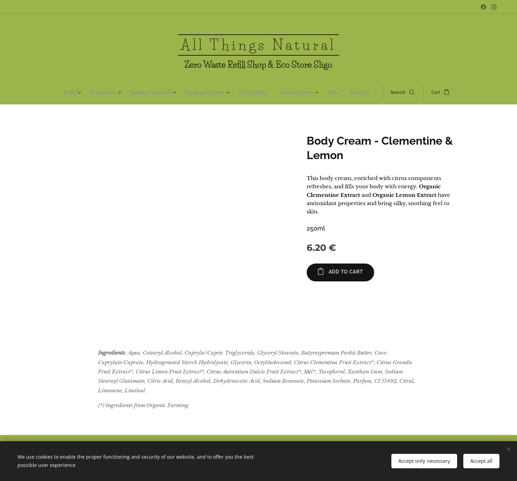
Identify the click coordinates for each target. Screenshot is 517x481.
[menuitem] (78, 92)
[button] (398, 92)
